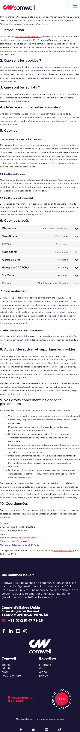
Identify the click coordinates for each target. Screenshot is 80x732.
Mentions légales (24, 719)
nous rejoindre (11, 675)
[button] (75, 7)
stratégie (45, 664)
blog (5, 672)
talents (6, 668)
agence (6, 664)
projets (44, 675)
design (43, 668)
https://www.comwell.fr (28, 36)
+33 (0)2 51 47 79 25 (25, 620)
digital (43, 672)
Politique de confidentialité (50, 719)
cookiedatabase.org (63, 550)
